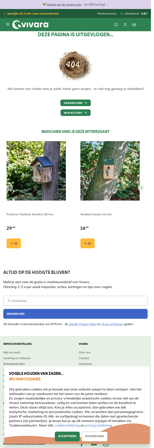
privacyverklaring (98, 425)
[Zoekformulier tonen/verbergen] (116, 24)
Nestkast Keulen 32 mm (96, 214)
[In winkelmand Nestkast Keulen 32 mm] (87, 243)
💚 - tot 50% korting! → (76, 4)
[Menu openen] (7, 24)
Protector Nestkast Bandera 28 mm (30, 214)
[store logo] (30, 24)
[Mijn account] (125, 24)
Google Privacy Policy (82, 324)
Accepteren (67, 436)
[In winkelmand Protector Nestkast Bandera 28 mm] (14, 243)
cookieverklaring (68, 425)
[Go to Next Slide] (141, 188)
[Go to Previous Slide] (10, 188)
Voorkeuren (94, 436)
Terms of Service (112, 324)
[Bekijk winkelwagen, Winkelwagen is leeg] (134, 24)
